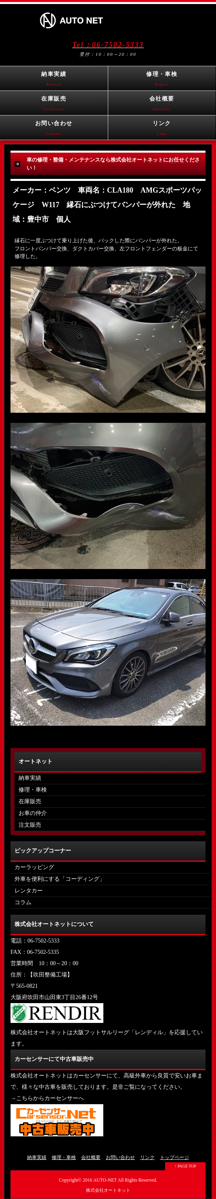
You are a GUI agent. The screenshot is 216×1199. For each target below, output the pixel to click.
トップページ (174, 1157)
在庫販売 (54, 105)
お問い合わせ (54, 130)
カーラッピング (34, 867)
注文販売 (30, 825)
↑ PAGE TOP (185, 1166)
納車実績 (54, 80)
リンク (162, 130)
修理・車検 (162, 80)
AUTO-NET (105, 1180)
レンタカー (29, 891)
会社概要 (162, 105)
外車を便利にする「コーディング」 (60, 879)
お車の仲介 (33, 813)
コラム (23, 902)
